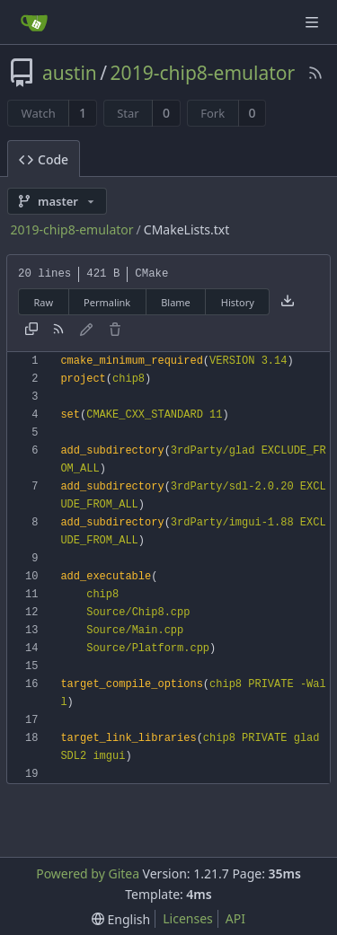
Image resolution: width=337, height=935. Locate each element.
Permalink (107, 302)
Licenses (188, 918)
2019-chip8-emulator (203, 73)
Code (43, 159)
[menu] (121, 919)
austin (69, 73)
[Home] (34, 22)
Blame (176, 302)
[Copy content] (31, 330)
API (235, 918)
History (237, 302)
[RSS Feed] (315, 73)
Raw (43, 302)
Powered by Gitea (87, 873)
